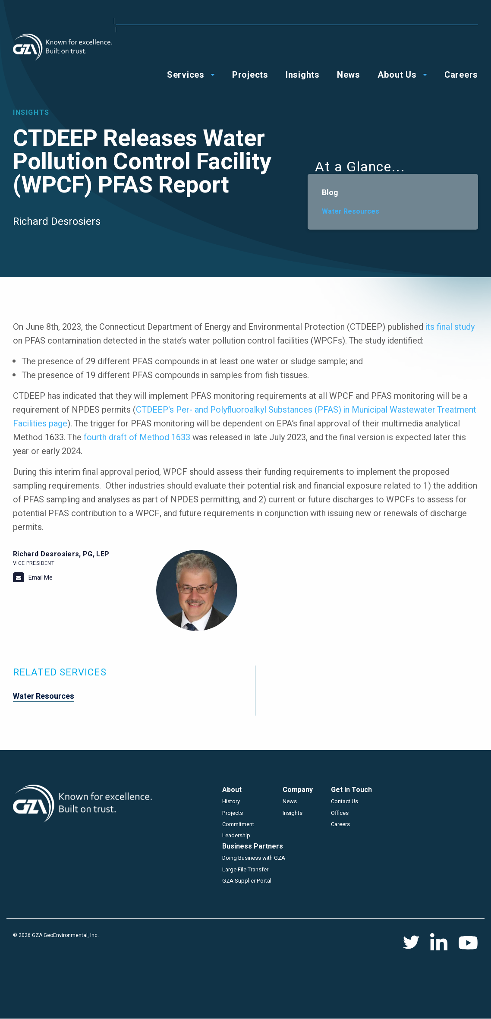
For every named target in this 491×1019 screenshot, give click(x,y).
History (231, 801)
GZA (62, 47)
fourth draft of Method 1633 (137, 437)
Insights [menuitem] (303, 48)
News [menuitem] (348, 48)
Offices (390, 21)
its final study (450, 327)
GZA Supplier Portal (246, 881)
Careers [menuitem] (461, 48)
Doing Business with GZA (253, 858)
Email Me (40, 577)
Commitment (238, 824)
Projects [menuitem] (250, 48)
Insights (292, 813)
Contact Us (429, 21)
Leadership (236, 835)
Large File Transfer (245, 869)
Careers (340, 824)
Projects (232, 813)
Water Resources (350, 211)
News (290, 801)
